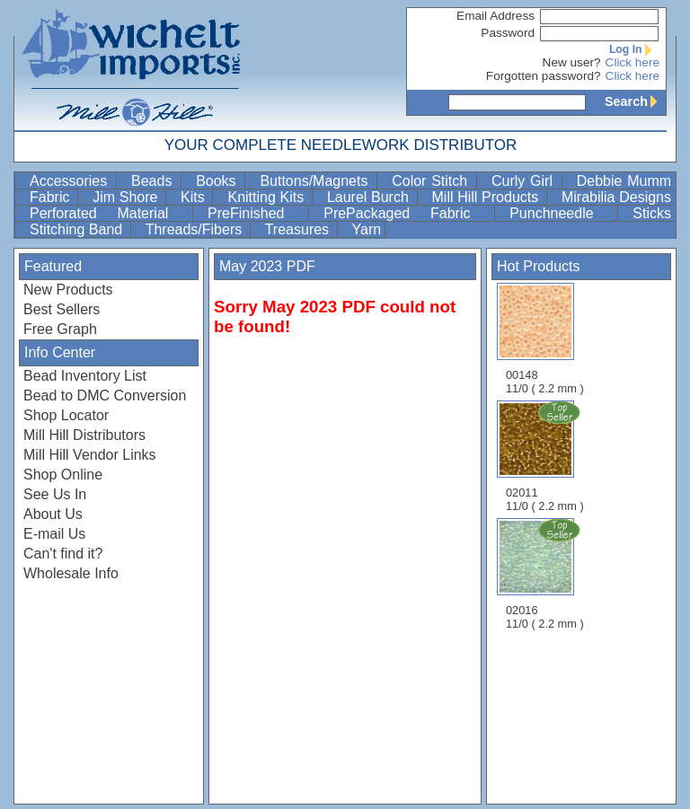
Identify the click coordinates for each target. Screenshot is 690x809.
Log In (634, 49)
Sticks (651, 213)
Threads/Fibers (196, 229)
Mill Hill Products (487, 197)
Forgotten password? (543, 76)
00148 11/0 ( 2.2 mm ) (545, 339)
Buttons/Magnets (316, 181)
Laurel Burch (370, 197)
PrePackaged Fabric (407, 213)
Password (508, 33)
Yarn (367, 229)
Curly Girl (524, 181)
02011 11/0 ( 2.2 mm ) (546, 456)
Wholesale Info (71, 573)
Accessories (71, 181)
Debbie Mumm (624, 181)
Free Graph (60, 329)
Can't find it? (62, 553)
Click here (632, 62)
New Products (68, 289)
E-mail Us (54, 533)
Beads (154, 181)
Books (218, 181)
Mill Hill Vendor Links (89, 454)
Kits (194, 197)
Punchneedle (561, 213)
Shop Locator (66, 415)
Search (635, 101)
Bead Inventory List (84, 375)
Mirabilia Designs (616, 197)
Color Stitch (432, 181)
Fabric (52, 197)
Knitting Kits (267, 197)
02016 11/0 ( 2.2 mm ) (546, 573)
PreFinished (256, 213)
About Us (53, 514)
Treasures (299, 229)
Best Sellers (61, 309)
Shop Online (62, 474)
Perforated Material (109, 213)
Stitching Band (78, 229)
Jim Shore (127, 197)
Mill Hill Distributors (84, 435)
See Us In (54, 494)
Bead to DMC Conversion (104, 395)
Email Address (495, 15)
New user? (572, 62)
